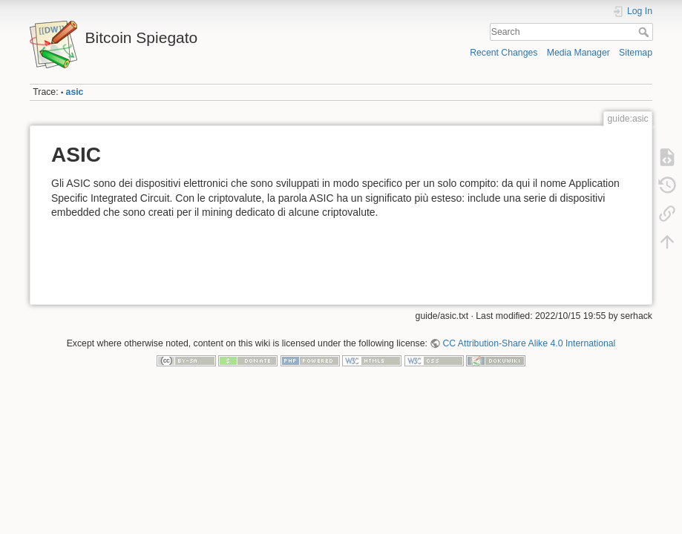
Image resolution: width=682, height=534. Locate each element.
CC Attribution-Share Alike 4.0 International (528, 343)
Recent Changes (503, 52)
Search (645, 32)
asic (75, 92)
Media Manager (578, 52)
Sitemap (635, 52)
